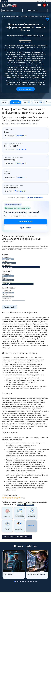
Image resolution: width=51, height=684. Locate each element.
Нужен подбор (25, 228)
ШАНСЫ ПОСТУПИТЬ (43, 1)
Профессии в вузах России (10, 16)
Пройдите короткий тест (34, 197)
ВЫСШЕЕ (4, 1)
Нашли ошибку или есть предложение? (16, 536)
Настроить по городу (25, 89)
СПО (10, 1)
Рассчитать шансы (25, 222)
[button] (14, 581)
